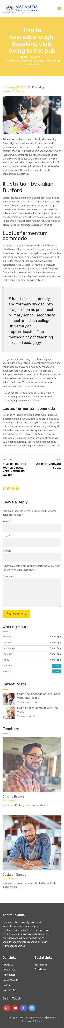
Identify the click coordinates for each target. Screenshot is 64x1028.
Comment (8, 576)
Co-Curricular (10, 979)
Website (7, 551)
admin (6, 91)
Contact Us (9, 990)
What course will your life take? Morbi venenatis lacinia (14, 469)
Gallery (6, 985)
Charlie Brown (13, 796)
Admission (9, 974)
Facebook (40, 969)
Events (20, 91)
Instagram (41, 964)
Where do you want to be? (48, 466)
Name (7, 521)
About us (8, 964)
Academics (9, 969)
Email (6, 536)
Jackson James (14, 875)
